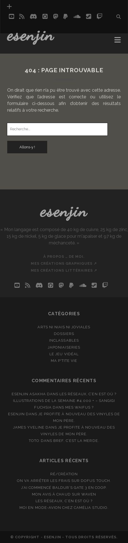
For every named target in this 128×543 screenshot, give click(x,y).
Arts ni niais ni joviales (63, 327)
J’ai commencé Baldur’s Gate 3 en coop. (64, 488)
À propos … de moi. (64, 256)
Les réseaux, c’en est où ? (87, 394)
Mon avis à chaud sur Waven (64, 494)
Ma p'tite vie (64, 361)
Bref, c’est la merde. (76, 441)
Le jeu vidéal (64, 354)
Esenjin (30, 35)
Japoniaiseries (64, 347)
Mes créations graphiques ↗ (64, 263)
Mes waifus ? (79, 407)
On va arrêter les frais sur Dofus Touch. (64, 481)
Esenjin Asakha (29, 394)
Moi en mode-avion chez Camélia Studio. (64, 508)
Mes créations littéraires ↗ (64, 270)
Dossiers (64, 334)
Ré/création (64, 474)
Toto (34, 441)
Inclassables (64, 340)
